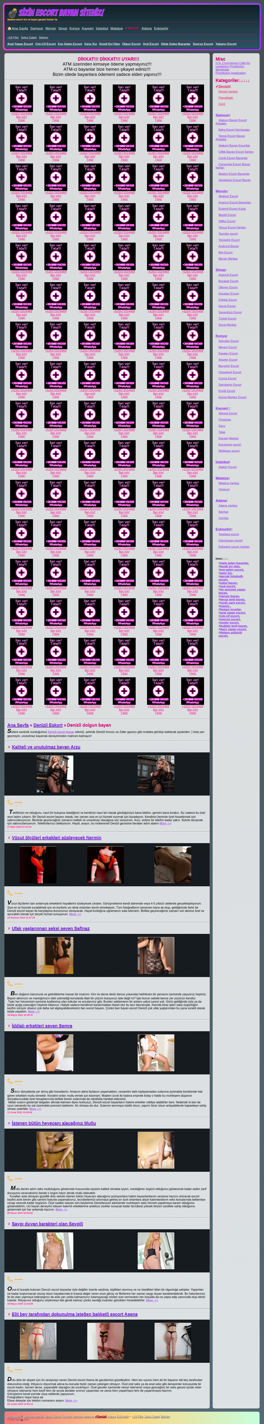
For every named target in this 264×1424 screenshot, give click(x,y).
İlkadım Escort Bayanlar (234, 173)
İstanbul (102, 28)
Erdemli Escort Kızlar (232, 208)
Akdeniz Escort (228, 196)
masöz (225, 606)
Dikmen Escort (228, 287)
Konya (74, 28)
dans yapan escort (233, 629)
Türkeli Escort (227, 318)
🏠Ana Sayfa (17, 28)
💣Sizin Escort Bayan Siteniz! (55, 12)
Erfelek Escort (228, 299)
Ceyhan (224, 518)
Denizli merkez (228, 91)
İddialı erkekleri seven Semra (42, 1025)
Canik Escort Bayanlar (233, 158)
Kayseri (88, 28)
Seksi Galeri (29, 37)
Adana (147, 28)
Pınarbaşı (225, 419)
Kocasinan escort (230, 444)
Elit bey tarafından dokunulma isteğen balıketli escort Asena (75, 1314)
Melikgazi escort (229, 450)
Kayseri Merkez (229, 438)
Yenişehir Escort (229, 240)
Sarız (222, 425)
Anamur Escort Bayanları (235, 202)
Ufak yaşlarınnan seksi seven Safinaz (51, 928)
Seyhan (223, 511)
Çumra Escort (227, 378)
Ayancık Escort (228, 274)
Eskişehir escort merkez (234, 546)
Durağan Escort (229, 293)
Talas (222, 432)
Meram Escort (228, 347)
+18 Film (13, 37)
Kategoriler (233, 80)
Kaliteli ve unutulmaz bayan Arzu (46, 746)
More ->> (165, 823)
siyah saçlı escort (232, 602)
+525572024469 (21, 113)
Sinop (62, 28)
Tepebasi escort (229, 534)
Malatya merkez (229, 483)
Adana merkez (228, 505)
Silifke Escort (227, 221)
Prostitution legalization (231, 73)
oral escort (151, 44)
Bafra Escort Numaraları (234, 129)
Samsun (36, 28)
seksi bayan (228, 583)
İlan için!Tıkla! (21, 118)
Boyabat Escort (229, 281)
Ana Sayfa (18, 724)
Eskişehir (161, 28)
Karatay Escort (228, 353)
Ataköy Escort (228, 467)
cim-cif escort (45, 44)
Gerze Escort (227, 306)
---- (19, 802)
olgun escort (131, 44)
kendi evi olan (109, 44)
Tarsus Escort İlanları (232, 227)
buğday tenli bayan (233, 626)
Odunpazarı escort (231, 540)
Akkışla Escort (228, 413)
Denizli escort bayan (61, 731)
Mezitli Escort (227, 215)
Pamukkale (226, 97)
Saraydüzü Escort (230, 312)
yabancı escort (225, 44)
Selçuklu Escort (229, 341)
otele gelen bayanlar (175, 44)
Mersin (50, 28)
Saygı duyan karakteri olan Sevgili (47, 1223)
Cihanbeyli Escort (230, 372)
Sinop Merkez (227, 324)
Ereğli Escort (227, 391)
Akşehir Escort (228, 359)
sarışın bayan (229, 596)
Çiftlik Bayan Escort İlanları (236, 151)
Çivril (222, 104)
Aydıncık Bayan (229, 246)
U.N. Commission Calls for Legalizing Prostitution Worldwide (233, 66)
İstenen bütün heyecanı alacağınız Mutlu (54, 1123)
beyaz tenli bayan (232, 599)
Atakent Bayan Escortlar (234, 145)
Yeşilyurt (224, 489)
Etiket (222, 558)
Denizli (133, 28)
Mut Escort (225, 252)
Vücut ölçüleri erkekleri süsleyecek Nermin (56, 837)
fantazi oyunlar (230, 609)
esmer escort (229, 622)
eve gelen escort (70, 44)
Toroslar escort (228, 233)
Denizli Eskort (48, 724)
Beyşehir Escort (229, 366)
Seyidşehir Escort (230, 384)
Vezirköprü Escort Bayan (235, 180)
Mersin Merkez (228, 258)
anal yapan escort (20, 44)
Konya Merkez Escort (232, 397)
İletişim (43, 37)
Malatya (116, 28)
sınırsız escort (203, 44)
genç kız (90, 44)
